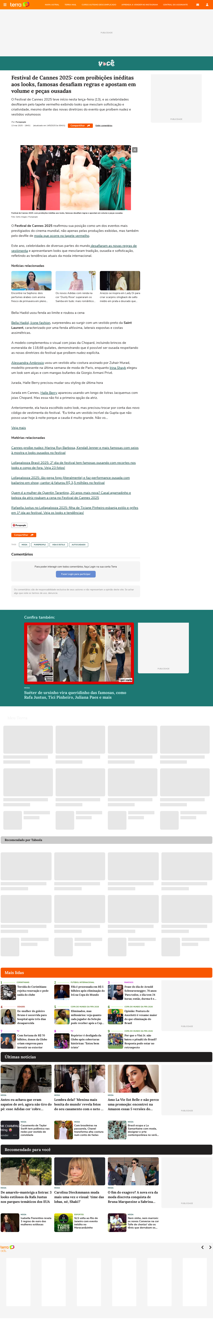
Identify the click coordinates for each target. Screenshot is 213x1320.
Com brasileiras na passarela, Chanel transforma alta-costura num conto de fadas (89, 1130)
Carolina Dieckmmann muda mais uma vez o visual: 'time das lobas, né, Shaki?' (79, 1197)
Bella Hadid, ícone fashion (30, 322)
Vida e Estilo (58, 545)
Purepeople (40, 545)
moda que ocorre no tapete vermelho (61, 236)
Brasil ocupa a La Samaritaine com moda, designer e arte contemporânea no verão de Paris (143, 1130)
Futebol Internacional (82, 982)
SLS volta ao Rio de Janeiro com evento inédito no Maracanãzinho (86, 1223)
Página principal (19, 4)
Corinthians (23, 982)
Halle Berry (48, 392)
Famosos (128, 982)
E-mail (197, 4)
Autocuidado (79, 545)
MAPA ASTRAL (52, 4)
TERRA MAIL (70, 4)
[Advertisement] (186, 1130)
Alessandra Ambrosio (27, 362)
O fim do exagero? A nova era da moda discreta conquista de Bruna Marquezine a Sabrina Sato (133, 1197)
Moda (24, 545)
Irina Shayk (118, 368)
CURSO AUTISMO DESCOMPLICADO (99, 4)
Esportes (79, 1214)
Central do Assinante (175, 4)
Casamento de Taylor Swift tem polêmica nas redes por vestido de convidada (35, 1130)
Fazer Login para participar (75, 574)
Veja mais (18, 428)
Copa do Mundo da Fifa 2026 (85, 1007)
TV (18, 1031)
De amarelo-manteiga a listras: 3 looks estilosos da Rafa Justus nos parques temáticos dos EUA (26, 1197)
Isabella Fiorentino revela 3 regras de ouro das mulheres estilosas (36, 1221)
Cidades (21, 1007)
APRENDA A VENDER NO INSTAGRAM (139, 4)
